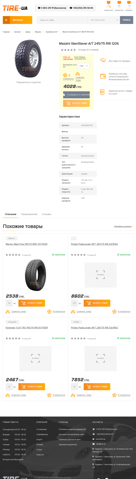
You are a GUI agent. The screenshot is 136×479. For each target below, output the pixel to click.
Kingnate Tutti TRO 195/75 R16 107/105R (27, 327)
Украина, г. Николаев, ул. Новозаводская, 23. (111, 465)
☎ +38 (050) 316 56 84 (81, 8)
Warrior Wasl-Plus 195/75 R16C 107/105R (26, 244)
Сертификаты (42, 434)
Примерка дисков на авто (70, 439)
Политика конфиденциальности (72, 429)
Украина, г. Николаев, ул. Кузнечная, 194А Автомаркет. (111, 458)
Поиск (126, 20)
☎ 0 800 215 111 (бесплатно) (52, 8)
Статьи (39, 450)
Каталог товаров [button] (13, 20)
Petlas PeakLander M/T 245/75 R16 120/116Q (94, 327)
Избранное (119, 7)
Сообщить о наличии (76, 95)
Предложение (29, 214)
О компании (41, 429)
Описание (10, 214)
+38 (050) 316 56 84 (103, 434)
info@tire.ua (99, 444)
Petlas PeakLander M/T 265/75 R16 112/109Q (94, 244)
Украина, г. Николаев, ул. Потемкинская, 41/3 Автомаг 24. (113, 450)
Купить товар (31, 303)
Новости (40, 455)
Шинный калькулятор (68, 444)
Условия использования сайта (71, 434)
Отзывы (46, 214)
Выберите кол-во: (70, 66)
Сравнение (108, 7)
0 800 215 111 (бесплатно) (105, 429)
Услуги (39, 439)
